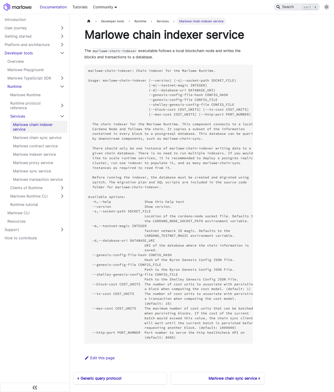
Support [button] (12, 229)
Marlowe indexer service (34, 154)
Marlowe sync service (32, 171)
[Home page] (88, 21)
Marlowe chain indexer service (33, 127)
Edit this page (99, 358)
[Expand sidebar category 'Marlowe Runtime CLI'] (62, 196)
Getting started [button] (18, 36)
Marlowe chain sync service (37, 137)
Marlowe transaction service (38, 179)
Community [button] (103, 7)
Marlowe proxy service (33, 162)
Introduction (15, 19)
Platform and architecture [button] (27, 44)
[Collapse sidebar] (35, 387)
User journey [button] (16, 28)
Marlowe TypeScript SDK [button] (29, 78)
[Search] (297, 7)
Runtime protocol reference (25, 105)
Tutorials (79, 7)
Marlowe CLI (18, 213)
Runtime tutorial (24, 204)
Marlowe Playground (25, 69)
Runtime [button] (14, 86)
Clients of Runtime (26, 187)
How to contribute (21, 238)
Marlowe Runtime (25, 94)
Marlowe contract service (35, 146)
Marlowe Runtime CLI (29, 196)
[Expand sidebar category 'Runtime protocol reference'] (62, 105)
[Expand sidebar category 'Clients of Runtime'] (62, 187)
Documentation (53, 7)
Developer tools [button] (19, 53)
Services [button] (17, 116)
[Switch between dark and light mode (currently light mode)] (326, 7)
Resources (16, 221)
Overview (15, 61)
